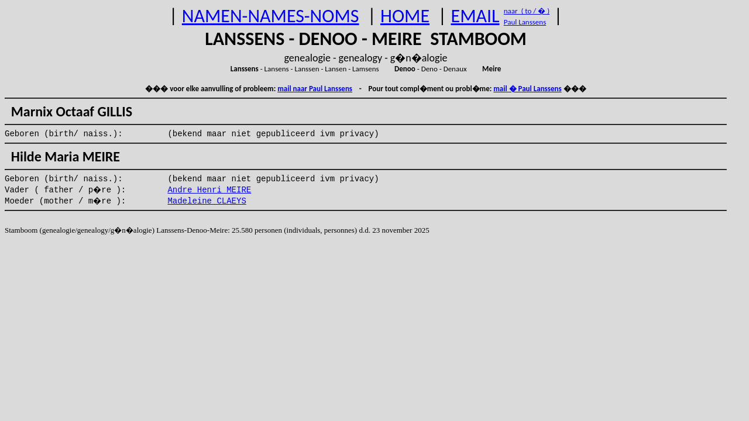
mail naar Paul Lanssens (314, 88)
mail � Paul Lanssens (527, 88)
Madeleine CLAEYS (206, 201)
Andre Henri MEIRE (209, 190)
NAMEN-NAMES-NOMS (270, 16)
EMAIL (475, 16)
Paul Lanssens (525, 22)
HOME (405, 16)
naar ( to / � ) (526, 10)
